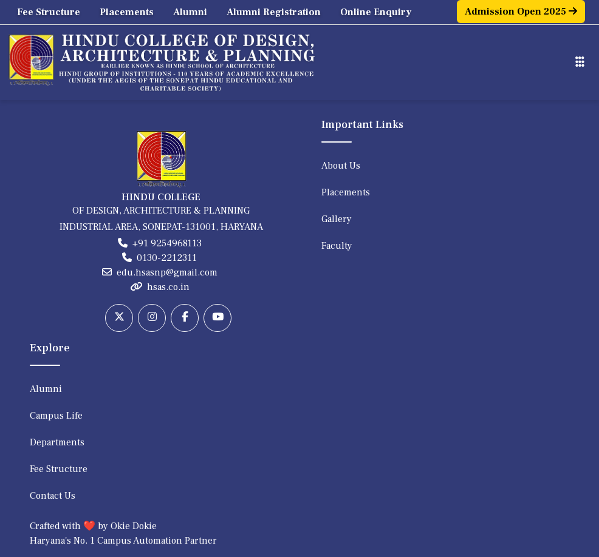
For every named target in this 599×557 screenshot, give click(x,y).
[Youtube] (217, 318)
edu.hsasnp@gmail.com (167, 272)
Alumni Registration (274, 12)
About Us (340, 166)
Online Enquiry (375, 12)
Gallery (336, 219)
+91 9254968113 (167, 243)
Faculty (336, 246)
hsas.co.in (168, 287)
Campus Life (56, 416)
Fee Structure (48, 12)
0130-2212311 (167, 258)
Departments (57, 442)
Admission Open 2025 (521, 11)
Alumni (190, 12)
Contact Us (52, 496)
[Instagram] (152, 318)
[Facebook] (185, 318)
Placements (127, 12)
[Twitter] (119, 318)
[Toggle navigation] (580, 62)
